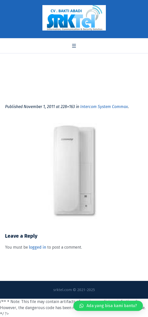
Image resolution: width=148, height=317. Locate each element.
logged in (37, 247)
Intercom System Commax (104, 106)
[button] (108, 306)
